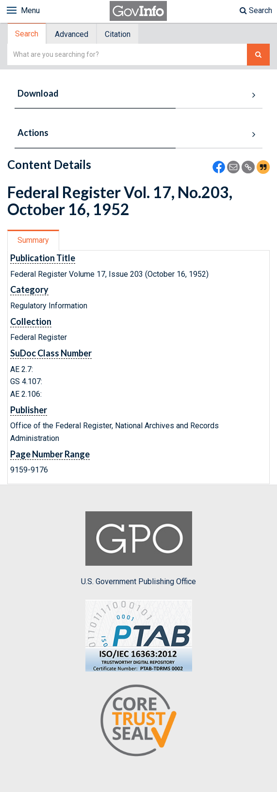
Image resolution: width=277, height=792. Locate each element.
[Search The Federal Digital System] (258, 55)
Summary (33, 240)
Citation (117, 34)
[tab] (27, 33)
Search (256, 10)
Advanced (71, 34)
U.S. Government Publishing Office (138, 548)
